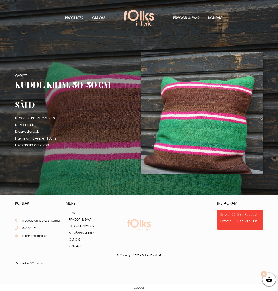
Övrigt (21, 75)
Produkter (74, 18)
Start (72, 213)
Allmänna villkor (82, 233)
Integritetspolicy (81, 226)
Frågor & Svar (186, 18)
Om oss (98, 18)
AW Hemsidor (38, 263)
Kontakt (215, 18)
